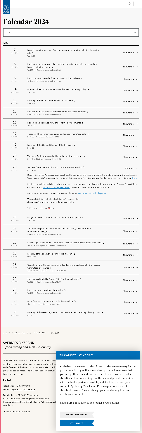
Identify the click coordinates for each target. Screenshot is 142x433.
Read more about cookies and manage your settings (89, 402)
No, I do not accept (76, 415)
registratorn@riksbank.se (23, 389)
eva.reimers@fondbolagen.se (92, 193)
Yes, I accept (76, 423)
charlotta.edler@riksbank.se (56, 187)
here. (134, 178)
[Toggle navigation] (137, 4)
